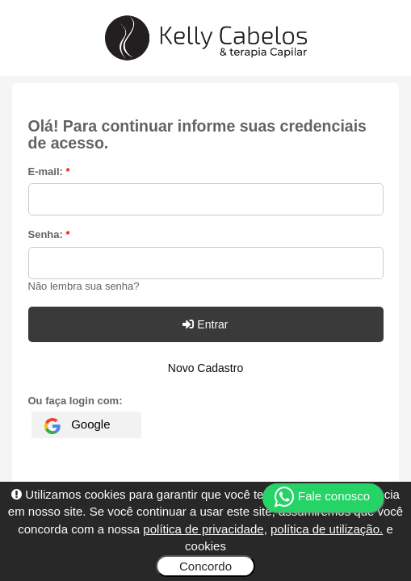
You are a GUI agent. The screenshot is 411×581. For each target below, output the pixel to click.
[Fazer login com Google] (86, 425)
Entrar (205, 324)
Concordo (205, 566)
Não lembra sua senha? (84, 286)
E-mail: (49, 171)
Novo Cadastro (205, 368)
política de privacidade (203, 529)
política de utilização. (327, 529)
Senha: (49, 234)
